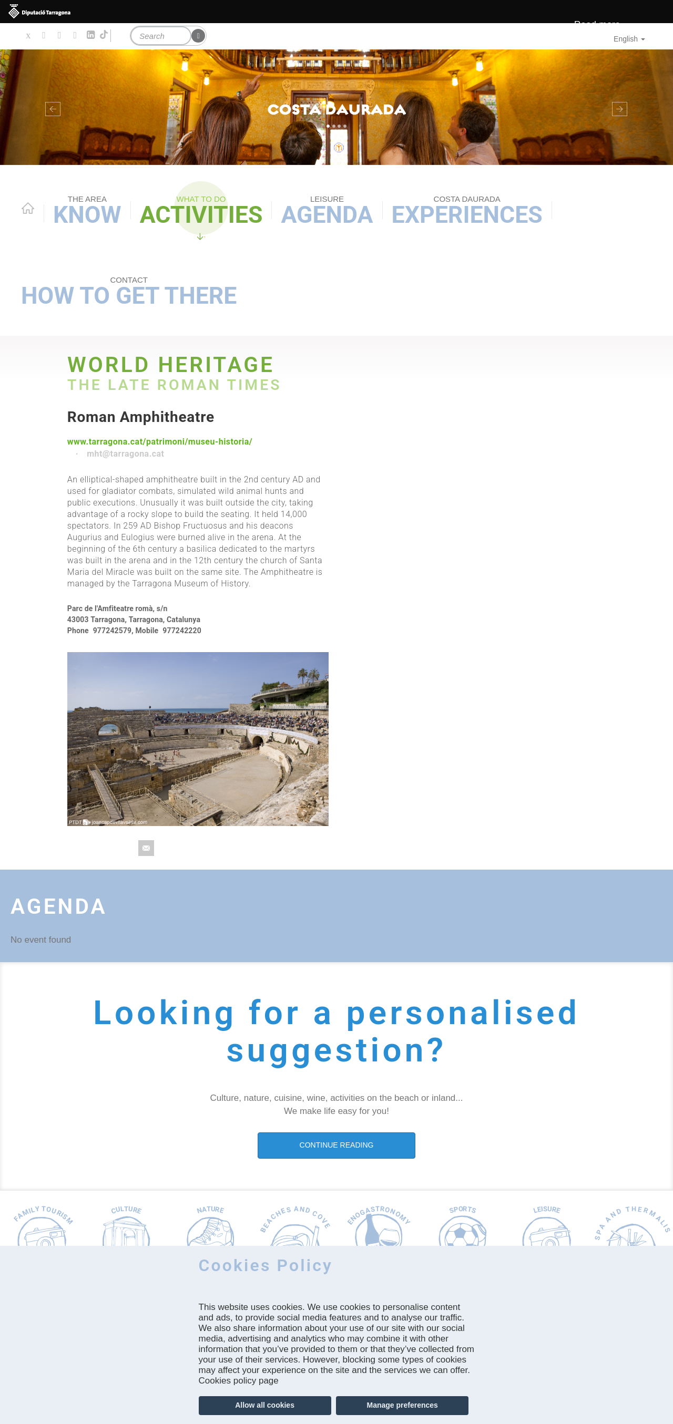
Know (87, 211)
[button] (50, 107)
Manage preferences (401, 1405)
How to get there (129, 292)
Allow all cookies (264, 1405)
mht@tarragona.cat (125, 454)
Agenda (327, 211)
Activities (201, 211)
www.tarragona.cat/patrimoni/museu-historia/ (159, 442)
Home (28, 208)
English (629, 39)
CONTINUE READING (337, 1145)
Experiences (467, 211)
